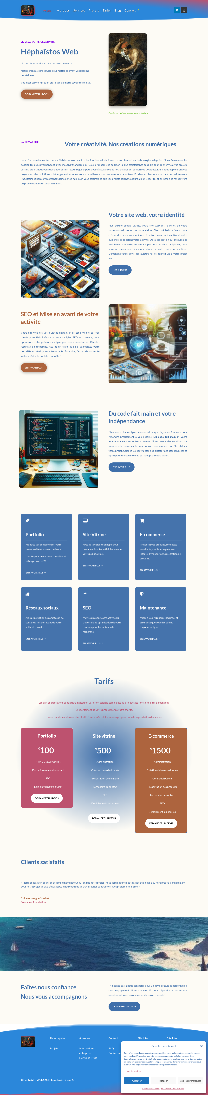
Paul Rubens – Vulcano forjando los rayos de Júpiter (129, 113)
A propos (63, 10)
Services (79, 10)
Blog (117, 10)
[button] (201, 1046)
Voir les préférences (190, 1080)
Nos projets (120, 270)
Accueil (48, 10)
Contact (130, 10)
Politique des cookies (151, 1088)
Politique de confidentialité (172, 1088)
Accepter (137, 1080)
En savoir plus (34, 367)
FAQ (111, 1048)
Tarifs (107, 10)
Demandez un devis (37, 94)
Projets (94, 10)
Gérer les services (133, 1071)
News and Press (88, 1057)
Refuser (163, 1080)
